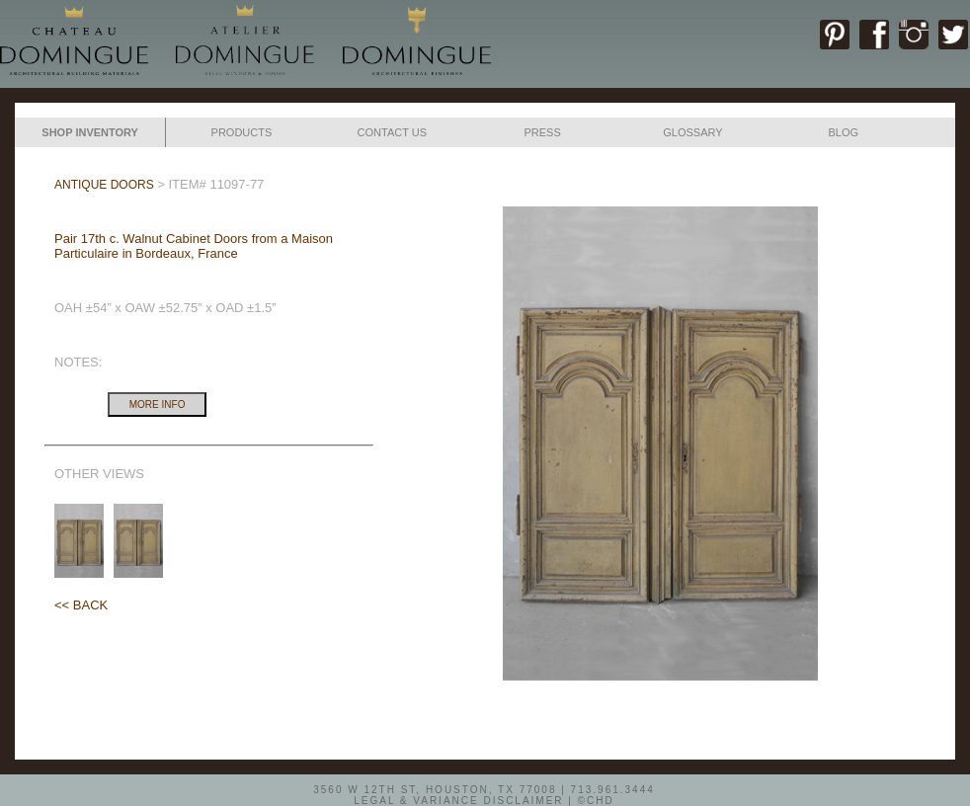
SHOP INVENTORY (89, 132)
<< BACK (81, 605)
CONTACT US (393, 132)
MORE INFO (157, 404)
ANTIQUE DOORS (104, 185)
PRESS (542, 132)
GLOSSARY (692, 132)
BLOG (843, 132)
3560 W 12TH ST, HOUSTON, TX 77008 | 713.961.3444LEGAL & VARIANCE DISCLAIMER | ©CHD (484, 794)
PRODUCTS (242, 132)
